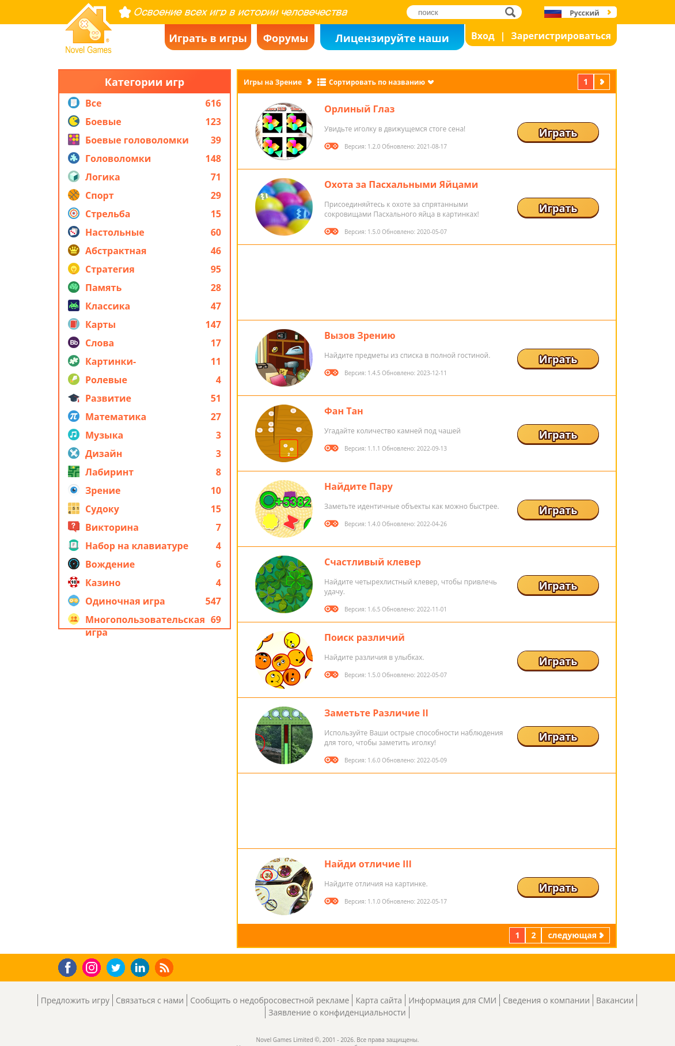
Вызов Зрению (359, 335)
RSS (166, 967)
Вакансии (615, 1000)
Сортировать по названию (377, 82)
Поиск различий (364, 637)
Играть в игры (208, 38)
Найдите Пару (358, 486)
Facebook (71, 966)
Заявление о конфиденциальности (336, 1012)
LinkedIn (142, 968)
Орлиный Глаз (359, 109)
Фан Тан (343, 411)
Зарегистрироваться (561, 35)
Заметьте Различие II (376, 713)
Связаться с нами (150, 1000)
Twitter (118, 968)
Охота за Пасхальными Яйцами (401, 184)
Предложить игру (75, 1000)
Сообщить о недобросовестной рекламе (269, 1000)
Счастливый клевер (372, 562)
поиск (513, 12)
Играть (558, 132)
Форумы (286, 38)
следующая (603, 81)
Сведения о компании (546, 1000)
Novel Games (87, 49)
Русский (584, 13)
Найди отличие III (368, 864)
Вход (483, 35)
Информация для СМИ (452, 1000)
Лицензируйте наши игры (392, 40)
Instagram (93, 967)
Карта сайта (378, 1000)
